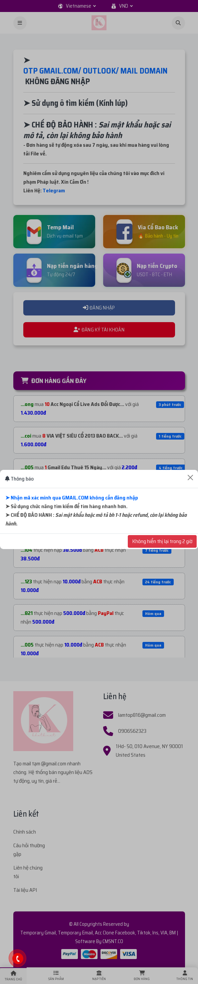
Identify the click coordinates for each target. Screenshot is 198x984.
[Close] (190, 477)
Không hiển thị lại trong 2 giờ (162, 541)
